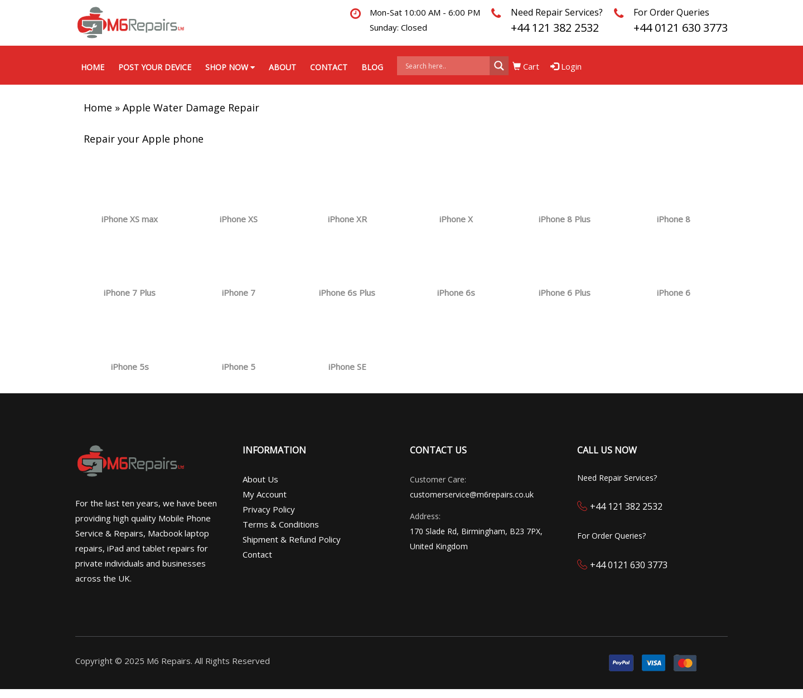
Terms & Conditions (281, 524)
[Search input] (446, 65)
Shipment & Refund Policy (292, 539)
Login (566, 66)
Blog (372, 67)
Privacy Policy (269, 509)
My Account (265, 494)
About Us (260, 479)
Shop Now (230, 67)
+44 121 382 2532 (555, 27)
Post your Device (154, 67)
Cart (525, 66)
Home (92, 67)
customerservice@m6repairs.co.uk (472, 494)
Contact (328, 67)
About (282, 67)
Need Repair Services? (557, 12)
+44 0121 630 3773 (680, 27)
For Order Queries (671, 12)
